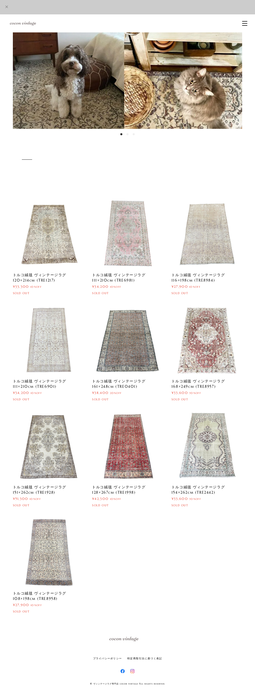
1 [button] (121, 134)
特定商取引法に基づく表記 (144, 658)
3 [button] (134, 134)
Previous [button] (20, 80)
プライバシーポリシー (107, 658)
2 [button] (127, 134)
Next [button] (234, 80)
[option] (127, 80)
